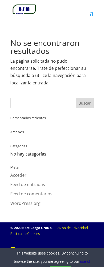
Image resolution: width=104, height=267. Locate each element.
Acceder (18, 175)
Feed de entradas (27, 184)
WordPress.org (25, 203)
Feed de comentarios (31, 194)
